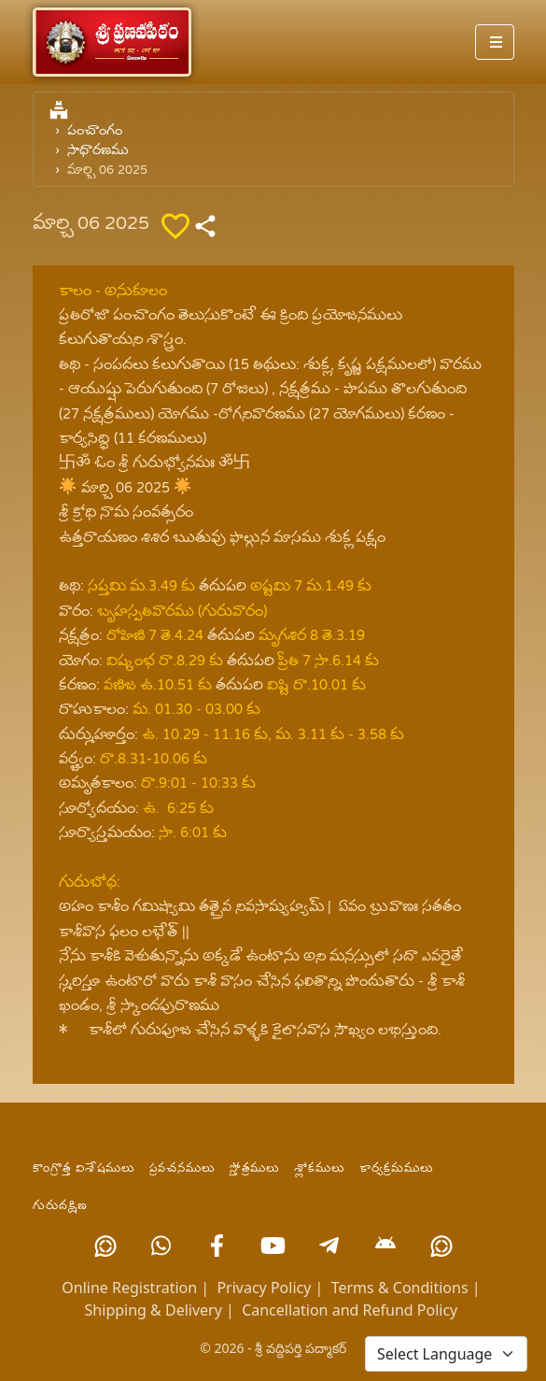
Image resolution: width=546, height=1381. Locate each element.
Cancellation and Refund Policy (349, 1310)
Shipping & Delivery (153, 1310)
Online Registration (129, 1287)
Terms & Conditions (400, 1287)
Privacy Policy (264, 1287)
